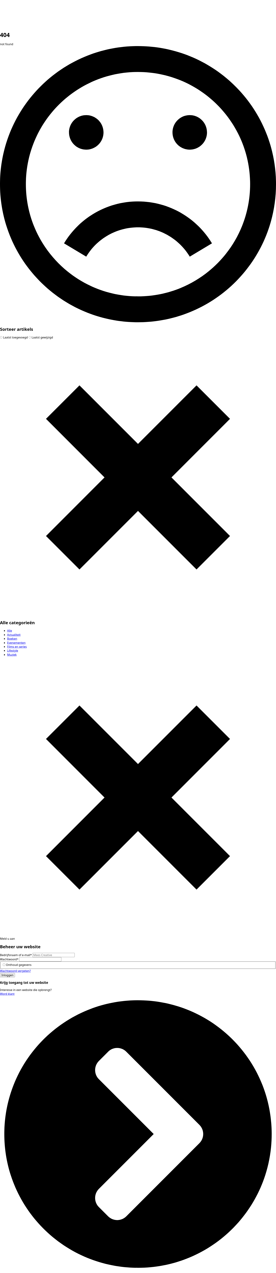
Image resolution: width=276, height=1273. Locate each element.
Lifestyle (12, 651)
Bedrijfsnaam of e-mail (16, 955)
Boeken (12, 639)
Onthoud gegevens (18, 965)
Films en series (17, 647)
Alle (9, 631)
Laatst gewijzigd (41, 337)
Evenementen (16, 643)
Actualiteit (14, 635)
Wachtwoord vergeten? (15, 971)
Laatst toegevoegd (14, 337)
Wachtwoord (9, 959)
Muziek (12, 655)
